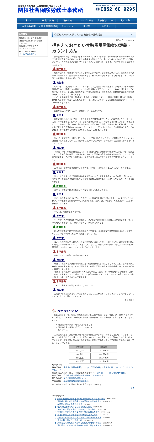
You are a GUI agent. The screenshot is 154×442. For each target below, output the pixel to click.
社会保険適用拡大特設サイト (76, 381)
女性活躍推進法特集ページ (75, 378)
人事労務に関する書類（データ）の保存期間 (76, 409)
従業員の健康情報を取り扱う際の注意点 (74, 407)
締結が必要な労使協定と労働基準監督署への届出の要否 (81, 399)
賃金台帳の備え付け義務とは (69, 420)
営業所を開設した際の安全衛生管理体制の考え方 (78, 412)
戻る (132, 388)
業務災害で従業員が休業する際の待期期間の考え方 (79, 423)
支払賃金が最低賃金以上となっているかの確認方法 (79, 417)
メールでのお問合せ (27, 54)
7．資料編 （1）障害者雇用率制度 (109, 373)
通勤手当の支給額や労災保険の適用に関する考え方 (79, 425)
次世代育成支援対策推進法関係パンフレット (83, 375)
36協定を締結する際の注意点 (69, 404)
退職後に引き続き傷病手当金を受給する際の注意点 (79, 401)
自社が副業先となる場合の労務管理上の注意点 (77, 415)
